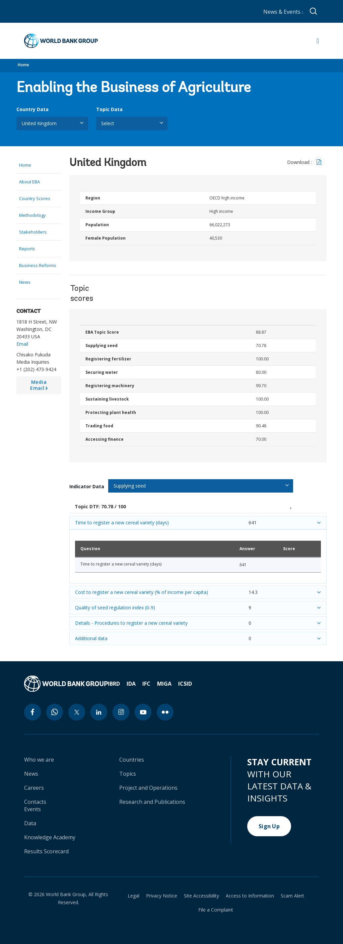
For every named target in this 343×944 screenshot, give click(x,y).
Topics (127, 773)
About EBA (29, 182)
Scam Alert (292, 895)
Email (22, 344)
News (24, 282)
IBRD (114, 684)
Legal (133, 895)
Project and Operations (148, 787)
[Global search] (313, 11)
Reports (27, 249)
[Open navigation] (318, 41)
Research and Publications (152, 801)
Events (32, 809)
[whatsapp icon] (54, 712)
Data (30, 823)
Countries (131, 759)
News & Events (283, 11)
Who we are (39, 759)
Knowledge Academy (49, 837)
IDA (131, 684)
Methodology (32, 215)
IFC (146, 684)
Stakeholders (33, 232)
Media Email (40, 386)
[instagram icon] (121, 712)
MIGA (164, 684)
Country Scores (34, 198)
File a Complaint (215, 910)
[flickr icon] (165, 712)
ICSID (185, 684)
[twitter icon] (76, 712)
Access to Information (250, 895)
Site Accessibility (201, 895)
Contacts (35, 801)
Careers (34, 787)
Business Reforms (37, 265)
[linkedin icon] (98, 712)
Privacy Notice (161, 895)
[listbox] (52, 123)
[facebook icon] (32, 712)
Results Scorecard (46, 851)
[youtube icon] (143, 712)
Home (23, 65)
